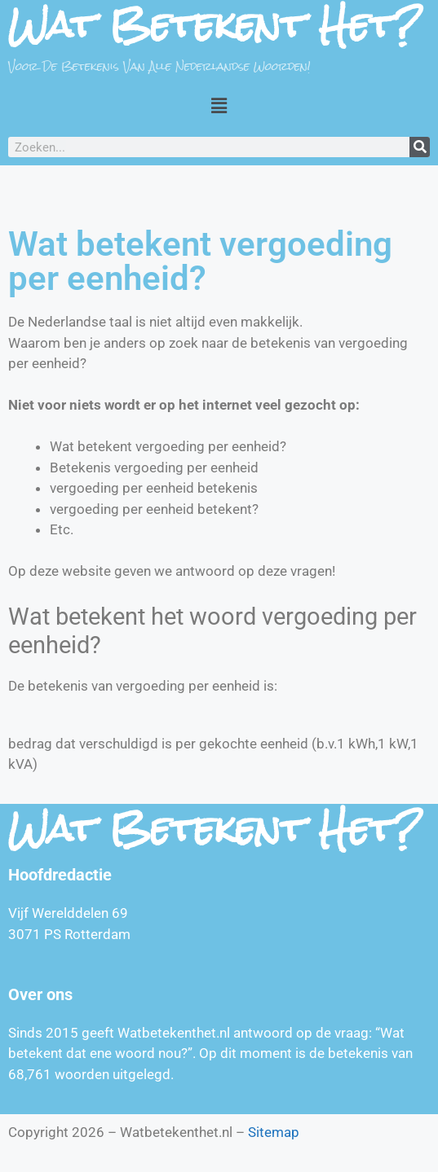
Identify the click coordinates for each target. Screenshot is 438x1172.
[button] (218, 105)
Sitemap (273, 1132)
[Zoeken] (419, 147)
